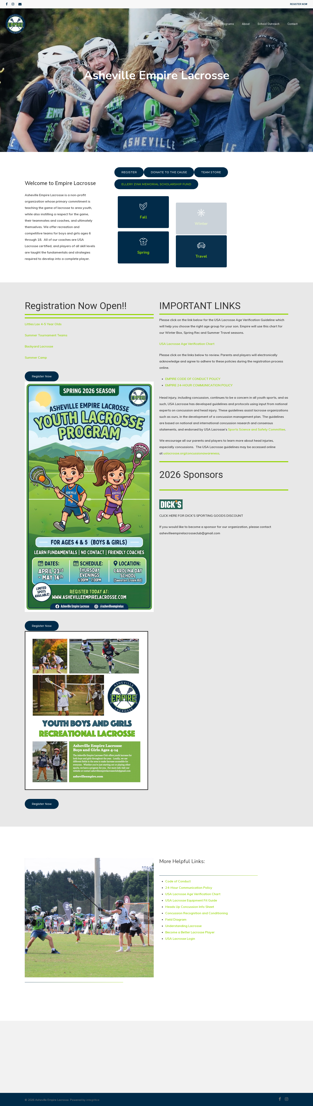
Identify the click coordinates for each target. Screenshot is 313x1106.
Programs (227, 24)
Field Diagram (175, 919)
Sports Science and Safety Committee (256, 429)
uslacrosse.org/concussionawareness (191, 453)
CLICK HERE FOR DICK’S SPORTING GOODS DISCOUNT (201, 516)
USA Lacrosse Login (180, 939)
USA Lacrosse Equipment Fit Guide (191, 900)
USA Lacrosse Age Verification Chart (186, 344)
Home (208, 24)
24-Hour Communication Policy (188, 888)
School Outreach (268, 24)
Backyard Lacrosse (39, 346)
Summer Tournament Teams (46, 335)
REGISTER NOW (298, 4)
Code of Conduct (178, 881)
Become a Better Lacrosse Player (190, 932)
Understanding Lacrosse (183, 926)
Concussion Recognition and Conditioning (197, 913)
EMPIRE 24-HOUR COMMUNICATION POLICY (199, 385)
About (246, 24)
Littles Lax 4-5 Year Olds (43, 324)
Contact (292, 24)
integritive (92, 1100)
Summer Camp (36, 357)
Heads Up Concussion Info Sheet (190, 907)
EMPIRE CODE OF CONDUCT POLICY (192, 379)
